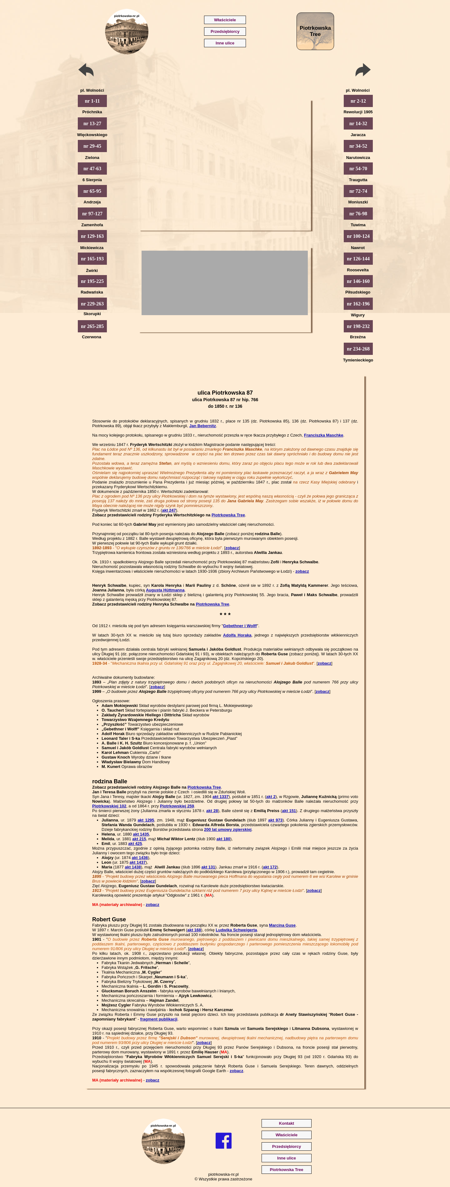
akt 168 (194, 930)
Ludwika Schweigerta (236, 930)
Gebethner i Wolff (240, 625)
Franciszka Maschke (323, 435)
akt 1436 (140, 857)
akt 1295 (146, 820)
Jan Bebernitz (202, 425)
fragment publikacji (158, 1019)
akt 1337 (220, 796)
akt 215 (139, 839)
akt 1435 (141, 834)
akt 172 (270, 867)
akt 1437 (138, 862)
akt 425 (135, 843)
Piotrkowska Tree (228, 515)
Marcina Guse (282, 925)
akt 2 (271, 796)
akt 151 (289, 810)
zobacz (232, 547)
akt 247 (169, 510)
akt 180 (223, 839)
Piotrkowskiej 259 (177, 806)
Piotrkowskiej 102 (109, 806)
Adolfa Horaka (237, 635)
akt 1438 (133, 867)
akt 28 (212, 810)
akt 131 (208, 867)
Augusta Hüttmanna (165, 590)
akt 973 (275, 820)
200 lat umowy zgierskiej (228, 829)
